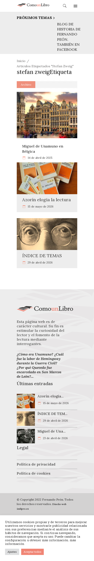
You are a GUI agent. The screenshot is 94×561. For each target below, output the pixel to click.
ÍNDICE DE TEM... (52, 413)
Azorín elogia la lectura (46, 199)
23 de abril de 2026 (55, 438)
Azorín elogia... (51, 396)
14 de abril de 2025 (39, 158)
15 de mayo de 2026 (40, 206)
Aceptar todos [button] (32, 552)
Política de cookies (33, 473)
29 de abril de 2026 (40, 262)
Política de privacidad (36, 464)
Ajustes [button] (12, 552)
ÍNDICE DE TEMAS (42, 255)
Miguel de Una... (52, 431)
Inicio (21, 61)
